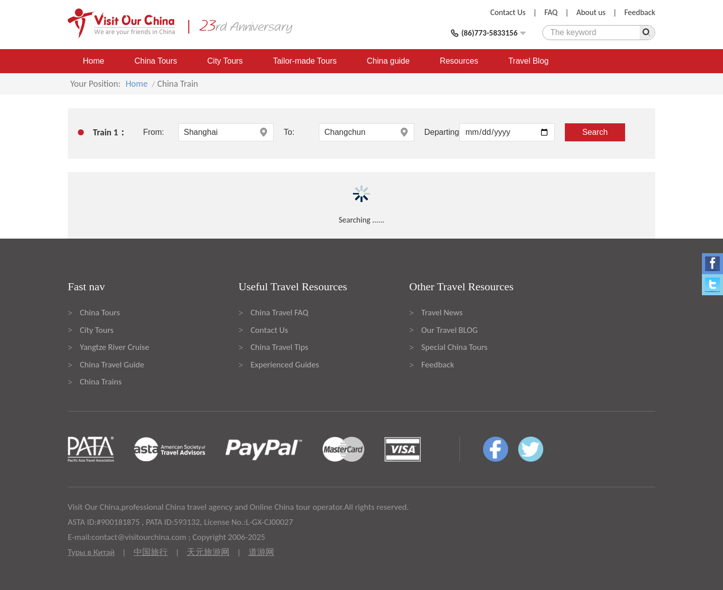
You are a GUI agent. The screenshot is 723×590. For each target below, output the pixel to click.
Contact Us (508, 12)
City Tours (225, 61)
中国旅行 (151, 552)
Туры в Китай (91, 552)
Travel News (441, 312)
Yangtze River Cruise (114, 347)
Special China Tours (454, 347)
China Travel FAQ (279, 312)
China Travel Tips (279, 347)
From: (153, 132)
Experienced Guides (285, 364)
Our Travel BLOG (449, 330)
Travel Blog (528, 61)
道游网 (261, 552)
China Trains (101, 381)
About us (591, 12)
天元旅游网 (208, 552)
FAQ (550, 12)
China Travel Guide (112, 364)
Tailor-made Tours (305, 61)
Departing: (441, 132)
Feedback (639, 12)
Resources (459, 61)
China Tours (156, 61)
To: (289, 132)
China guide (388, 61)
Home (93, 61)
